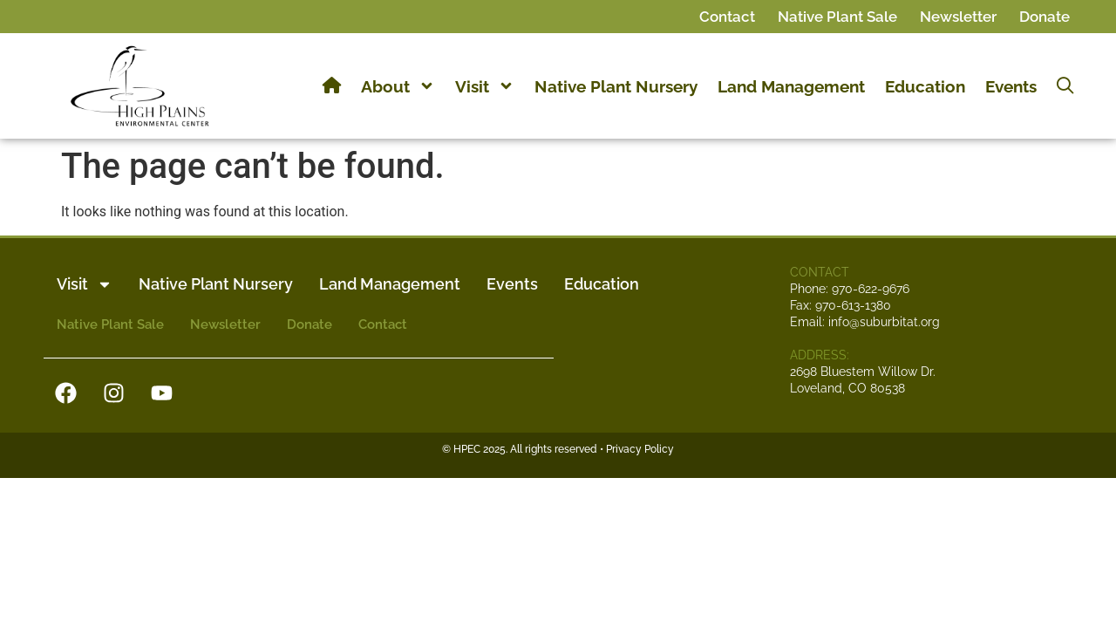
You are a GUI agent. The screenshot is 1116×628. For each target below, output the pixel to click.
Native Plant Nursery (616, 86)
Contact (727, 16)
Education (925, 86)
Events (1011, 86)
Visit (484, 86)
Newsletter (958, 16)
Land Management (791, 86)
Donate (1044, 16)
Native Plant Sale (837, 16)
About (398, 86)
